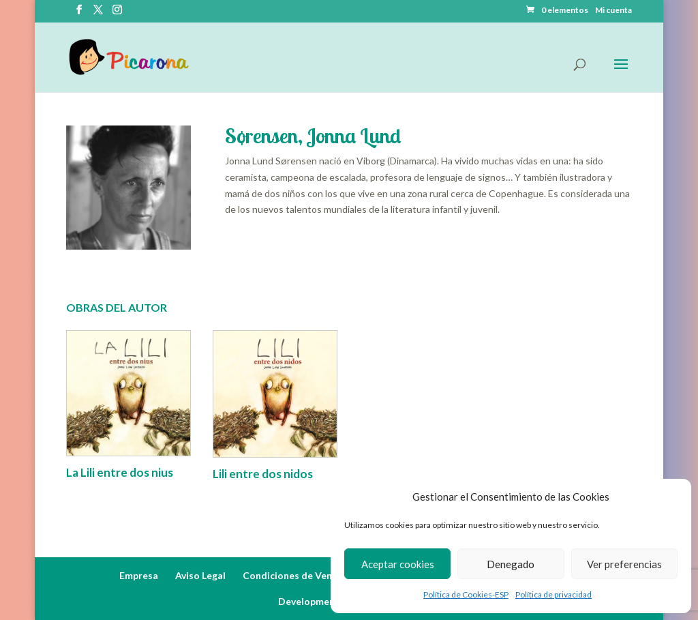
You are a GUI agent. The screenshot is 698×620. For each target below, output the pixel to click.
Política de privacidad (553, 594)
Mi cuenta (613, 10)
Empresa (138, 575)
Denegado (510, 564)
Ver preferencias (624, 564)
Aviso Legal (200, 575)
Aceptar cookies (397, 564)
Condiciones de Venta (292, 575)
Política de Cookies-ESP (466, 594)
